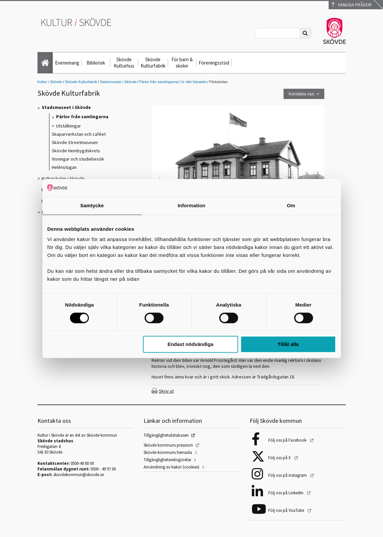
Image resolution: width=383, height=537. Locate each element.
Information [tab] (192, 205)
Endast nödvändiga (190, 344)
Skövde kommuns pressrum (168, 445)
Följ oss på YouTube (286, 510)
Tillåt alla (288, 344)
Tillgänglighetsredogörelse (167, 460)
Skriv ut (166, 391)
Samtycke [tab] (92, 205)
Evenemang (67, 63)
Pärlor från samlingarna (158, 82)
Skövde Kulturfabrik (153, 62)
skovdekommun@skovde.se (78, 474)
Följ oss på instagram (288, 475)
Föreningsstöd (214, 63)
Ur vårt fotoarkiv (193, 82)
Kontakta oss (301, 93)
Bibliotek (96, 63)
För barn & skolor (182, 62)
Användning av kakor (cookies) (171, 467)
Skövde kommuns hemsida (168, 452)
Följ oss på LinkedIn (286, 493)
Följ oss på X (280, 458)
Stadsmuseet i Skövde (118, 82)
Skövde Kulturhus (124, 62)
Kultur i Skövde (49, 82)
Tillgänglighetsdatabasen (166, 435)
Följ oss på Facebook (287, 440)
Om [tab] (291, 205)
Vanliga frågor (351, 5)
